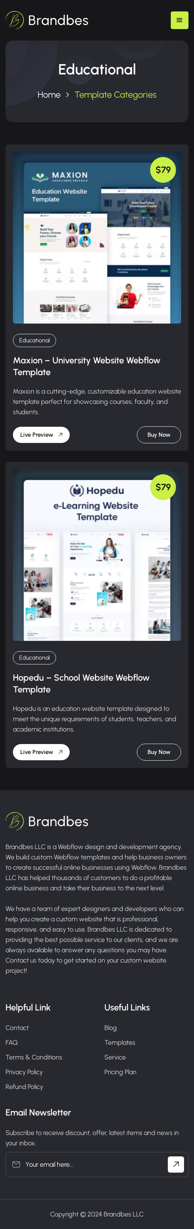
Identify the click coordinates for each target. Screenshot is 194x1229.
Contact (17, 1028)
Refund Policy (24, 1087)
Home (49, 94)
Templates (119, 1042)
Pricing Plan (120, 1072)
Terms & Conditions (34, 1057)
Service (115, 1057)
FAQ (12, 1042)
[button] (179, 20)
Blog (110, 1028)
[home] (47, 20)
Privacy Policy (24, 1072)
